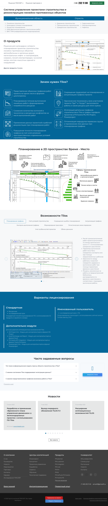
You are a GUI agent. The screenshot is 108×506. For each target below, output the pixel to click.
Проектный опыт (62, 486)
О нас (6, 459)
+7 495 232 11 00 (86, 484)
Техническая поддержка (37, 475)
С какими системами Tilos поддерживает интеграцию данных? (28, 378)
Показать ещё (8, 390)
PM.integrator (59, 464)
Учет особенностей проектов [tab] (45, 235)
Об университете (87, 459)
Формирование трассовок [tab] (53, 231)
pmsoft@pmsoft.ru (99, 484)
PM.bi (57, 472)
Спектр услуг (85, 461)
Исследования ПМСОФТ (12, 478)
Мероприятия (9, 467)
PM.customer (59, 461)
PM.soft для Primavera (62, 475)
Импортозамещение (38, 486)
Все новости (54, 446)
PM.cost (57, 467)
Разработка (33, 467)
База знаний (9, 486)
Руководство (8, 461)
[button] (41, 287)
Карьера (7, 475)
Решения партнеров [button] (33, 3)
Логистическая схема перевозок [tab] (79, 231)
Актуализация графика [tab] (93, 227)
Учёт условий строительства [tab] (39, 227)
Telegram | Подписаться (54, 501)
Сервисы (32, 469)
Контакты (7, 472)
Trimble (20, 68)
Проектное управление (37, 464)
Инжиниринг (34, 459)
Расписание (85, 464)
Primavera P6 (59, 478)
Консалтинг (33, 461)
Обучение (32, 472)
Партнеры (7, 469)
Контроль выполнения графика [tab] (28, 231)
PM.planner (59, 459)
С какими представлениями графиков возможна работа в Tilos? (29, 385)
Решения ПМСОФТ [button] (15, 3)
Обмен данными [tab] (67, 235)
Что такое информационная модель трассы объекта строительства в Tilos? (33, 372)
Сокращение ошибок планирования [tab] (67, 227)
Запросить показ (97, 3)
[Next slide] (76, 265)
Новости (7, 464)
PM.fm (57, 469)
